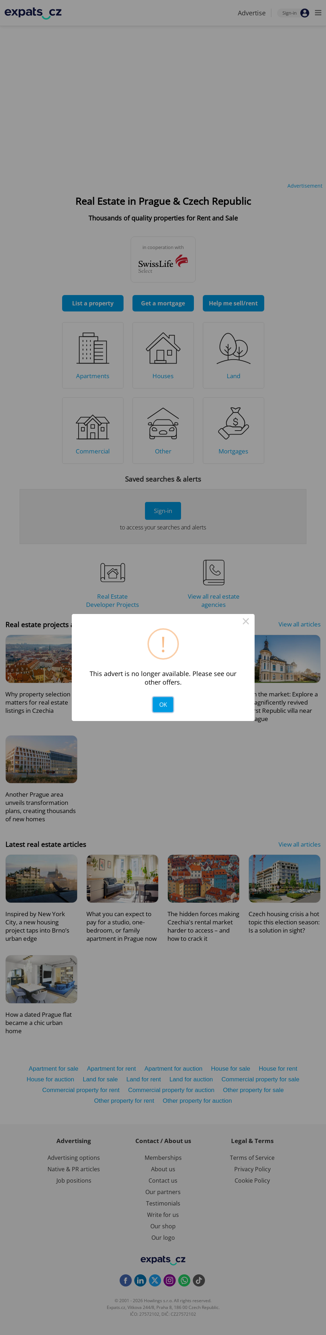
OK (163, 705)
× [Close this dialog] (246, 622)
